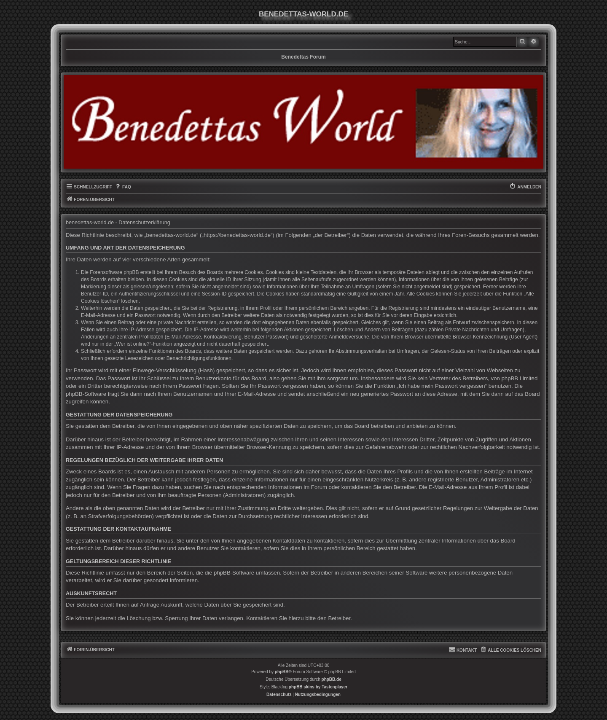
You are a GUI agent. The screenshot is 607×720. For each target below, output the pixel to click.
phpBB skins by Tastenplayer (318, 687)
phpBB (282, 671)
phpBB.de (331, 679)
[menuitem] (122, 187)
